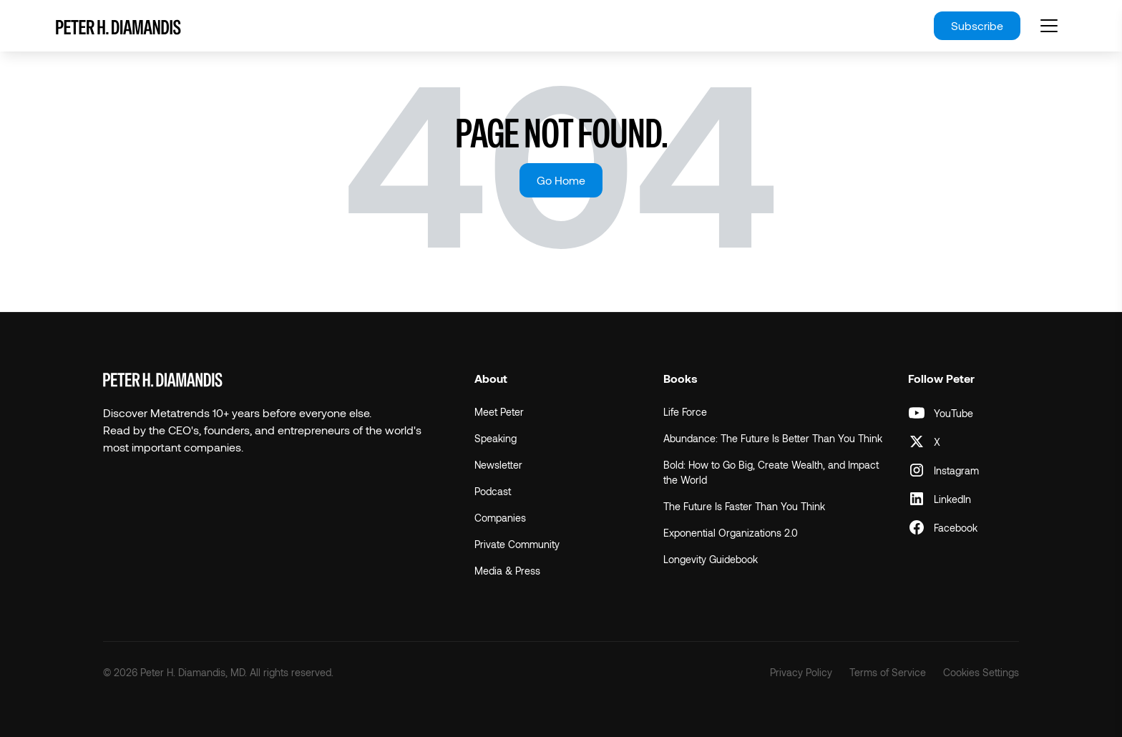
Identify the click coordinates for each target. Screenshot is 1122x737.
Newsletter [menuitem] (498, 465)
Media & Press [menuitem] (507, 571)
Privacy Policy (801, 672)
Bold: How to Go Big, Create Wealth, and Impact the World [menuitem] (771, 472)
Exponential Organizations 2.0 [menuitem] (730, 533)
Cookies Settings (981, 672)
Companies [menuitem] (500, 518)
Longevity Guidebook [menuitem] (710, 559)
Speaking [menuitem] (495, 438)
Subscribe (977, 25)
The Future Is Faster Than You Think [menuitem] (744, 506)
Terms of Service (887, 672)
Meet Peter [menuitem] (499, 412)
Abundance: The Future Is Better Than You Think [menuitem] (772, 438)
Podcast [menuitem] (492, 491)
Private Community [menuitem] (517, 544)
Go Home (561, 180)
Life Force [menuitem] (685, 412)
